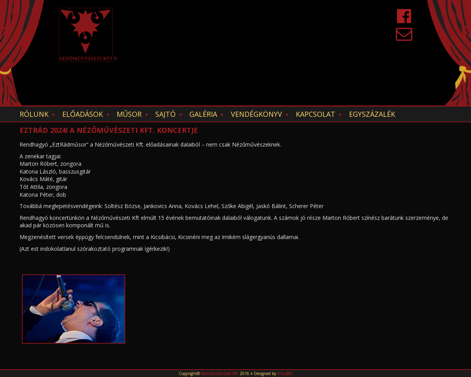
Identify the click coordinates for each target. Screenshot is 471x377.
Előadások (82, 114)
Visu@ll (284, 373)
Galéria (203, 114)
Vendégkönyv (256, 114)
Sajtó (165, 114)
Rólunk (34, 114)
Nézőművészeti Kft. (220, 373)
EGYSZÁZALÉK (372, 114)
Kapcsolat (315, 114)
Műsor (129, 114)
